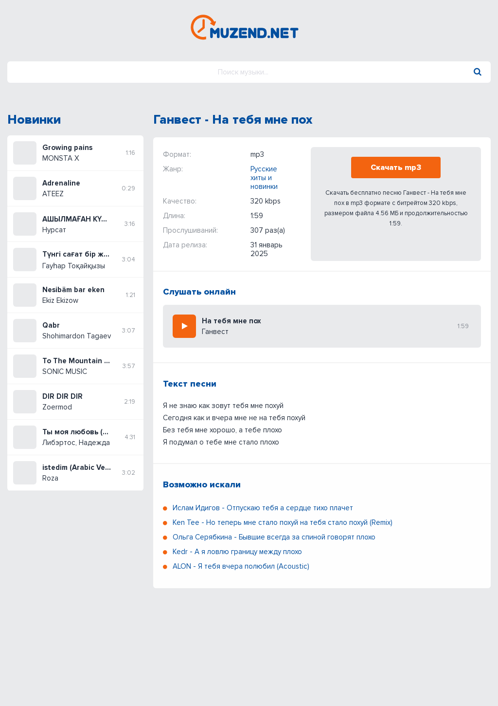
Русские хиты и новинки (264, 178)
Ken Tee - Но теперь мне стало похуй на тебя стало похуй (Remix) (282, 522)
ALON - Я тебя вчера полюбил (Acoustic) (241, 566)
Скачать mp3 (396, 167)
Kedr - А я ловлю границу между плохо (237, 551)
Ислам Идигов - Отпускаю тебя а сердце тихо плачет (263, 507)
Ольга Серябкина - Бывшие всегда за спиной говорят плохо (274, 537)
